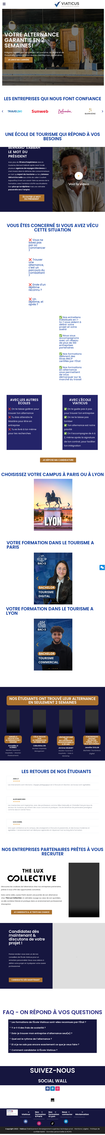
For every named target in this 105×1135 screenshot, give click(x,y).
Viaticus (26, 1115)
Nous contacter (67, 1114)
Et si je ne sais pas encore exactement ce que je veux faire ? (45, 1044)
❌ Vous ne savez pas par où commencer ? (37, 245)
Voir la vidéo (79, 184)
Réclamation (82, 1115)
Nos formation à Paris (40, 1115)
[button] (5, 47)
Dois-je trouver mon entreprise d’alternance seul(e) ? (42, 1033)
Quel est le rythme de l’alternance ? (32, 1038)
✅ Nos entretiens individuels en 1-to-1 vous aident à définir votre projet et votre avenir (70, 323)
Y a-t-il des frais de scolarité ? (29, 1027)
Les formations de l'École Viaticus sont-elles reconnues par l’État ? (49, 1022)
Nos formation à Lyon (53, 1115)
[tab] (52, 1022)
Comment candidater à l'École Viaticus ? (34, 1050)
